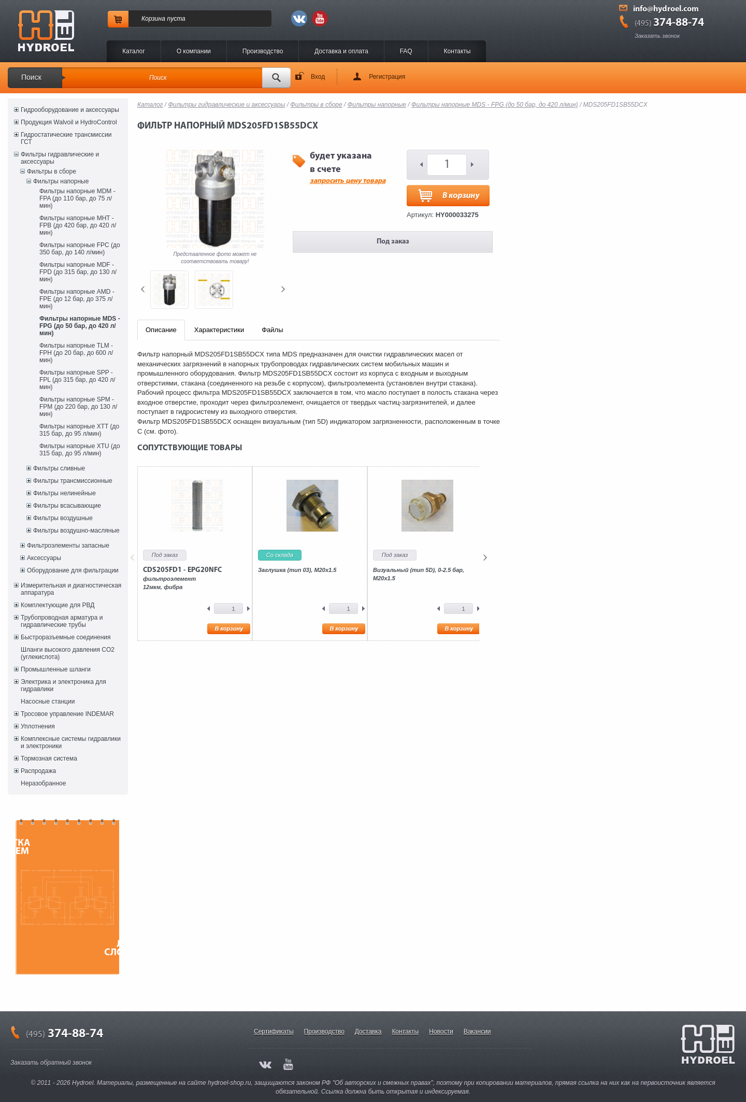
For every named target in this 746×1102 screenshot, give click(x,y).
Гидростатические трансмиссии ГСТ (66, 138)
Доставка (368, 1031)
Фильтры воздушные (63, 518)
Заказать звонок (657, 36)
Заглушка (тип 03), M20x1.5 (297, 570)
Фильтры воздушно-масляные (76, 530)
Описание (161, 330)
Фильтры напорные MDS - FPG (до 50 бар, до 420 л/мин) (79, 326)
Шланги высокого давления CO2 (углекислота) (67, 653)
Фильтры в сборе (51, 171)
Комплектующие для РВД (57, 605)
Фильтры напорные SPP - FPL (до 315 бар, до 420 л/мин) (77, 380)
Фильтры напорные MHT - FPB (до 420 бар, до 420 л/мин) (77, 225)
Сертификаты (274, 1031)
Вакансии (477, 1031)
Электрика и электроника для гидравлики (63, 685)
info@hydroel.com (666, 9)
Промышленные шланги (56, 669)
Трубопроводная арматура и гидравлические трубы (62, 621)
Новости (441, 1031)
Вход (318, 76)
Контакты (457, 51)
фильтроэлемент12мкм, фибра (182, 578)
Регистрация (387, 76)
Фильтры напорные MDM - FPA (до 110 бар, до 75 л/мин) (77, 198)
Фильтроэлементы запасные (68, 545)
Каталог (133, 51)
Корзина (153, 18)
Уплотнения (38, 726)
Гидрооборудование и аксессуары (70, 109)
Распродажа (38, 771)
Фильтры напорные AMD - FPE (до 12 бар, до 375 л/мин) (76, 299)
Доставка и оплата (341, 51)
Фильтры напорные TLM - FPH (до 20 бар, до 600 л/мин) (76, 353)
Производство (262, 51)
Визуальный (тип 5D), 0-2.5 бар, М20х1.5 (418, 574)
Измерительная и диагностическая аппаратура (71, 589)
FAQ (406, 51)
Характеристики (219, 330)
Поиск (31, 77)
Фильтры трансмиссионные (72, 480)
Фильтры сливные (59, 468)
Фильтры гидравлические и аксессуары (60, 158)
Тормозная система (49, 758)
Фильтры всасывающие (67, 505)
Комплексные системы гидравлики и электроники (71, 742)
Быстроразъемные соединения (66, 637)
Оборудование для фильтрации (73, 570)
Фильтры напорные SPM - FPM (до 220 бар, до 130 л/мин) (78, 407)
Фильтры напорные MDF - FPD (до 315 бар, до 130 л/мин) (78, 272)
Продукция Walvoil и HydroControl (69, 122)
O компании (194, 51)
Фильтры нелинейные (64, 493)
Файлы (272, 330)
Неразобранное (43, 783)
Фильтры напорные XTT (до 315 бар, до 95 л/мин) (79, 430)
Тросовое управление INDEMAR (67, 714)
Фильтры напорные (61, 181)
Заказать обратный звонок (51, 1062)
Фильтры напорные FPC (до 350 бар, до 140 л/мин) (79, 248)
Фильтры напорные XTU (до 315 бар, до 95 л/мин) (79, 449)
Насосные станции (48, 701)
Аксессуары (44, 558)
